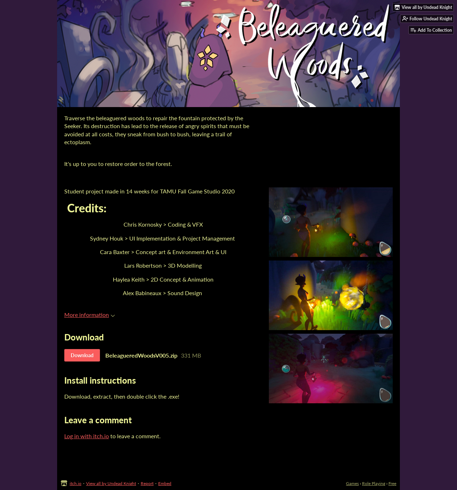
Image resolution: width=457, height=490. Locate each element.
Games (352, 483)
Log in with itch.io (86, 436)
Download (82, 355)
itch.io (75, 483)
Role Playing (373, 483)
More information (89, 314)
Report (147, 483)
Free (392, 483)
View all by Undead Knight (111, 483)
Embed (164, 483)
